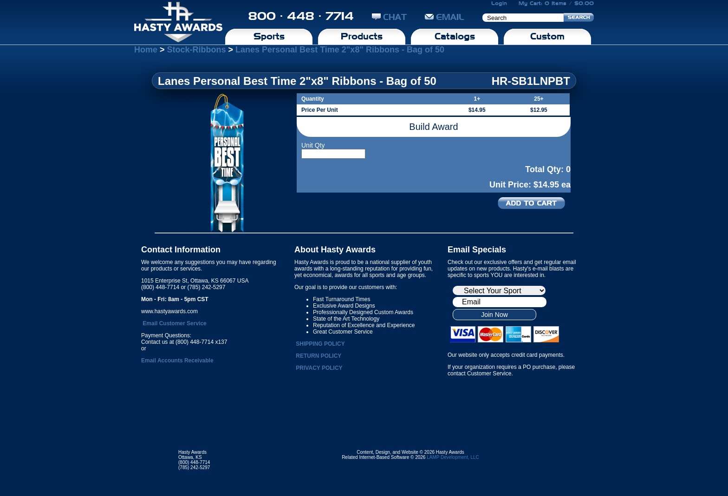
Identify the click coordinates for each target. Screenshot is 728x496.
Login (499, 3)
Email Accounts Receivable (177, 360)
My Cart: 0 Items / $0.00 (556, 3)
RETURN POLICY (318, 356)
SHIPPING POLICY (320, 344)
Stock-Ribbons (196, 49)
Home (145, 49)
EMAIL (444, 17)
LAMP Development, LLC (453, 457)
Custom (547, 36)
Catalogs (455, 36)
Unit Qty (313, 145)
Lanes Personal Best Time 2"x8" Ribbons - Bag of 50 (339, 49)
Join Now (494, 314)
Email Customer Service (174, 323)
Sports (269, 36)
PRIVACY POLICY (319, 368)
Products (362, 36)
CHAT (389, 17)
